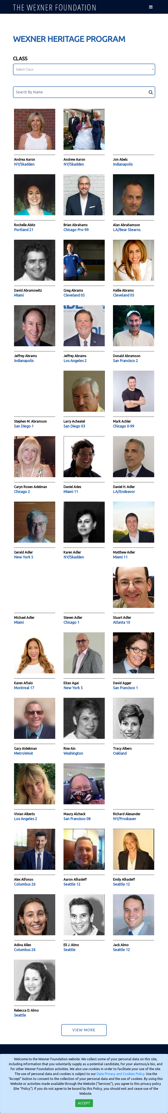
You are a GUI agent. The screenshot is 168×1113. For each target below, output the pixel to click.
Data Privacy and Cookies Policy (121, 1074)
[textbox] (84, 69)
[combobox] (84, 69)
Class (20, 58)
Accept (84, 1103)
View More (83, 1030)
